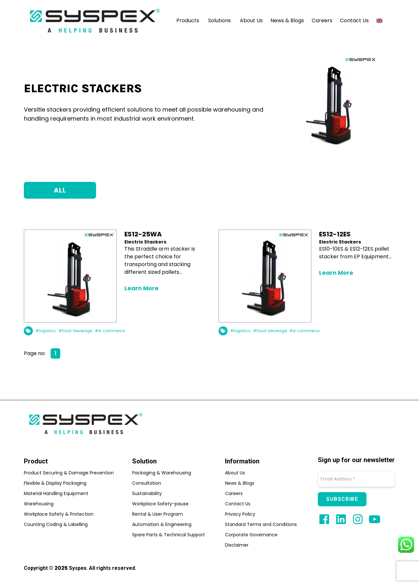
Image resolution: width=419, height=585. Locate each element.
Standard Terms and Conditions (261, 524)
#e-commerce (110, 330)
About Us (251, 20)
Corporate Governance (251, 534)
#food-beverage (75, 330)
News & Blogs (287, 20)
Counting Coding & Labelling (56, 524)
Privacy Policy (240, 514)
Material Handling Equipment (56, 493)
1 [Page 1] (55, 353)
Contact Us (354, 20)
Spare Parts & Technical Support (168, 534)
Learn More (141, 288)
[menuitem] (379, 21)
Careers (322, 20)
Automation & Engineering (161, 524)
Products (187, 20)
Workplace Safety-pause (160, 504)
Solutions (219, 20)
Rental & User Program (157, 514)
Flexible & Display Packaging (55, 483)
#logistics (45, 330)
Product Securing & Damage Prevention (69, 473)
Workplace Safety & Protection (58, 514)
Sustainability (147, 493)
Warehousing (39, 504)
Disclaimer (236, 545)
